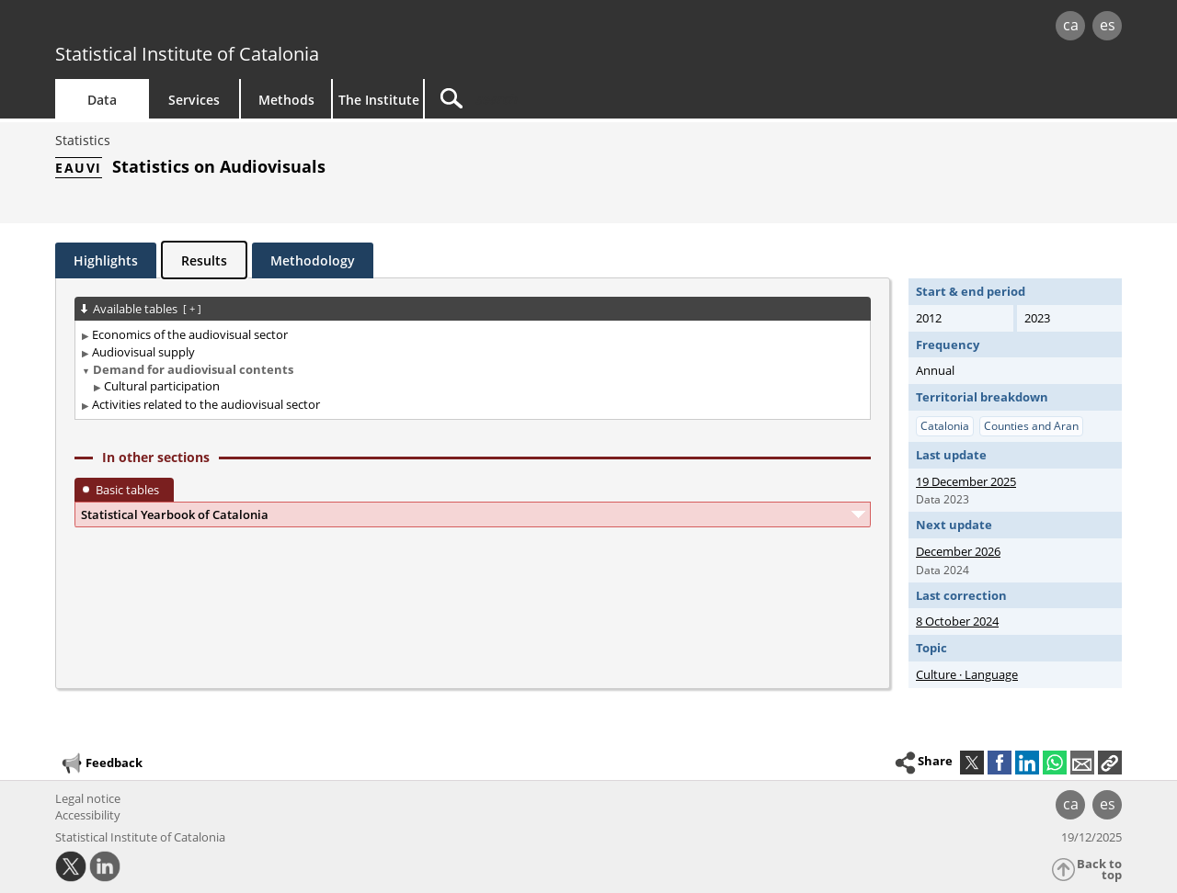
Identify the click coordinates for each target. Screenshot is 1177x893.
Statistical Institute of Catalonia (187, 53)
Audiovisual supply (143, 352)
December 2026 (958, 551)
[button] (1110, 762)
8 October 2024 (957, 621)
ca (1071, 25)
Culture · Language (967, 674)
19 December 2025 (966, 481)
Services (194, 99)
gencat (268, 27)
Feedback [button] (101, 763)
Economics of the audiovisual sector (190, 334)
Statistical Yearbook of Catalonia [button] (175, 514)
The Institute (378, 99)
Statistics (82, 140)
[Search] (581, 99)
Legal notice (87, 798)
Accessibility (87, 815)
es (1107, 25)
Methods (286, 99)
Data (102, 99)
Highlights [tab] (106, 260)
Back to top (1099, 869)
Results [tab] (204, 260)
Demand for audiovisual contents (193, 369)
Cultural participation (162, 386)
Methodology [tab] (312, 260)
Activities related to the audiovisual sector (206, 404)
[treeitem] (469, 335)
